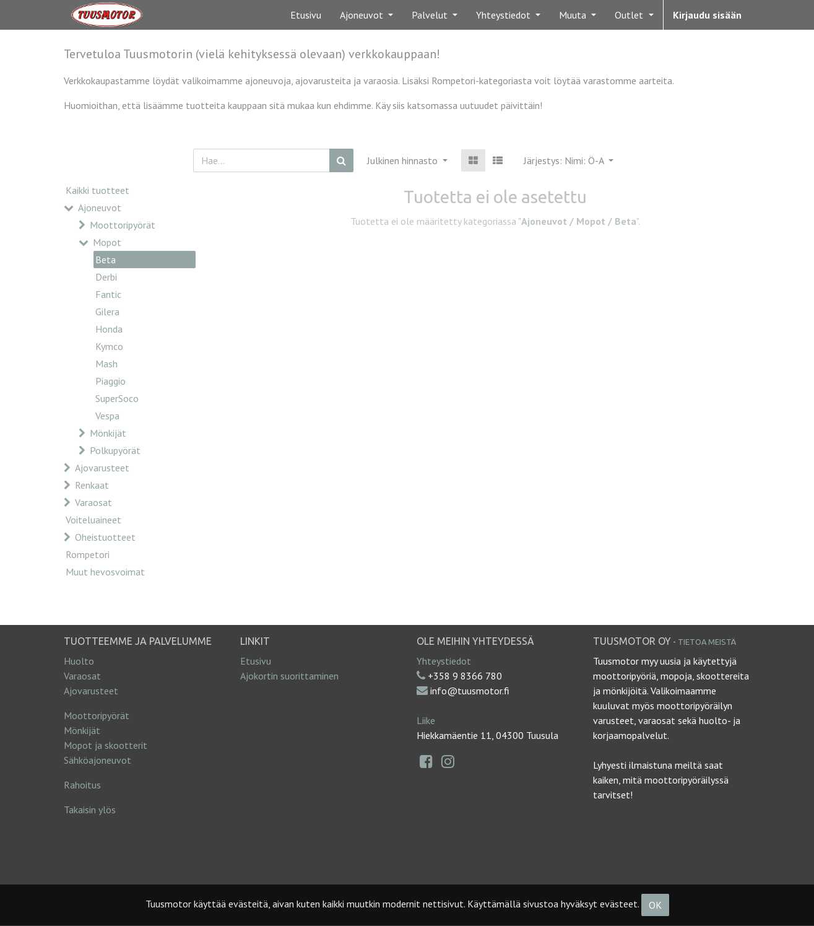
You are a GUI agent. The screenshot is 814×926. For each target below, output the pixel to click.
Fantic (108, 294)
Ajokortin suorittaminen (289, 676)
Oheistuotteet (105, 537)
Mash (106, 363)
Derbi (106, 277)
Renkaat (92, 485)
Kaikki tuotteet (97, 190)
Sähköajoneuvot (97, 760)
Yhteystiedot (444, 661)
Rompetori (88, 554)
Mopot (107, 242)
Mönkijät (108, 433)
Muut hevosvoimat (105, 572)
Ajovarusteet (102, 467)
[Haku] (341, 160)
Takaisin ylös (90, 809)
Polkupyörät (115, 450)
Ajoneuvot (99, 207)
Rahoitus (82, 785)
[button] (568, 160)
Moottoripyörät (122, 225)
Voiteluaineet (93, 519)
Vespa (107, 415)
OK (655, 905)
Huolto (79, 661)
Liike (426, 720)
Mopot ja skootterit (105, 745)
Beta (105, 259)
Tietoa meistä (707, 641)
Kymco (109, 346)
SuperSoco (117, 398)
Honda (109, 329)
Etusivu (255, 661)
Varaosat (93, 502)
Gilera (107, 311)
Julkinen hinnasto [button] (403, 160)
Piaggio (110, 381)
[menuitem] (306, 15)
